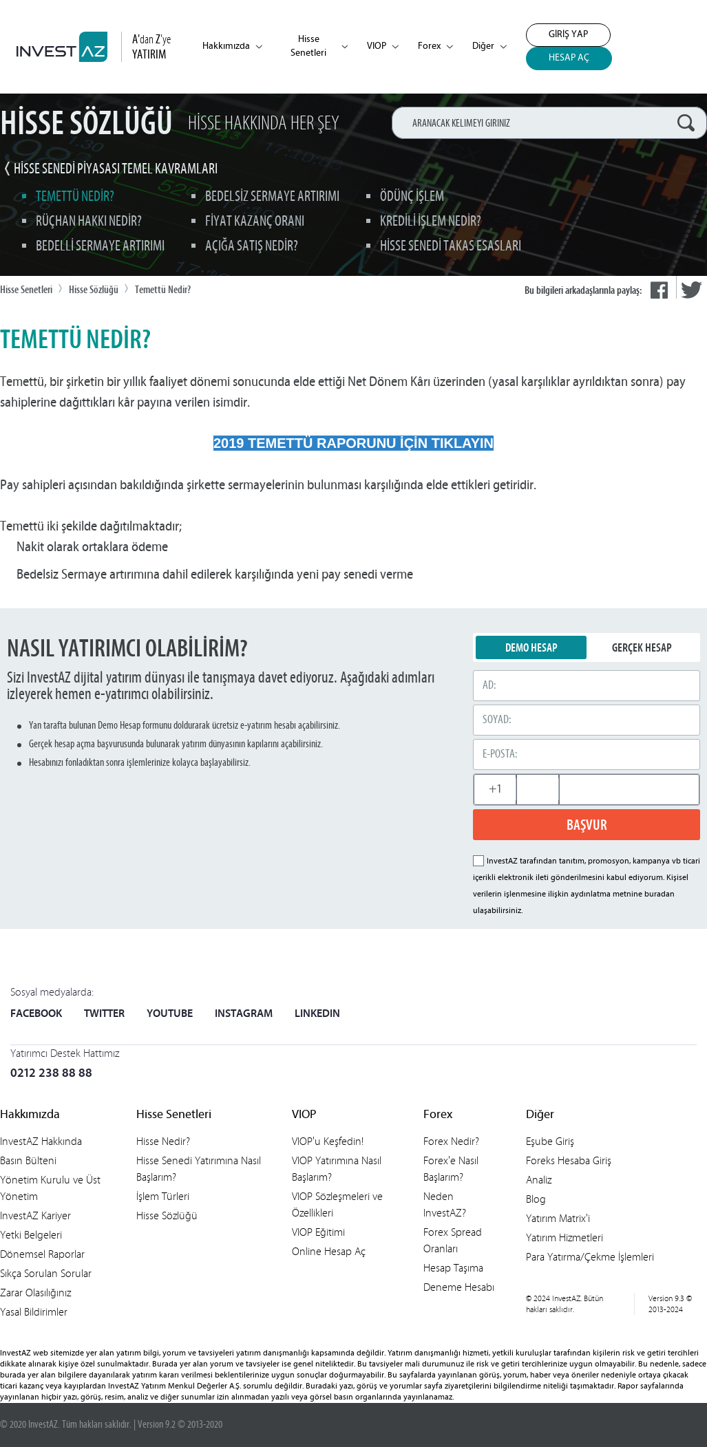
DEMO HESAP (531, 647)
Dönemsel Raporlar (42, 1254)
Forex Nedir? (451, 1141)
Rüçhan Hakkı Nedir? (89, 222)
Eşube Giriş (550, 1141)
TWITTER (104, 1014)
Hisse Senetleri (319, 46)
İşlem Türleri (162, 1196)
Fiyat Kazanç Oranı (254, 222)
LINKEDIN (317, 1014)
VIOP (383, 46)
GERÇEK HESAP (642, 647)
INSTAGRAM (244, 1014)
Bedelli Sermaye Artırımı (100, 247)
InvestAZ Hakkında (41, 1141)
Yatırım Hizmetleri (564, 1237)
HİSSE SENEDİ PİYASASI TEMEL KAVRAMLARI (116, 170)
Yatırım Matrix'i (558, 1218)
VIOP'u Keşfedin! (327, 1141)
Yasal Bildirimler (33, 1311)
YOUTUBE (170, 1014)
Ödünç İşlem (412, 197)
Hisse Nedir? (163, 1141)
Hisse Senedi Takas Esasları (450, 247)
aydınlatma (591, 894)
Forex (435, 46)
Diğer (489, 46)
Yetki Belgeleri (31, 1234)
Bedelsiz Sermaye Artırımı (272, 197)
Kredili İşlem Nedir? (430, 222)
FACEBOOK (36, 1014)
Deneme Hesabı (458, 1287)
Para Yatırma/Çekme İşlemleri (590, 1256)
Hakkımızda (232, 46)
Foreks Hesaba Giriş (568, 1160)
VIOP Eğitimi (318, 1232)
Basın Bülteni (28, 1160)
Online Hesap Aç (329, 1251)
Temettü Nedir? (75, 197)
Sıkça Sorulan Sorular (46, 1273)
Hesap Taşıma (453, 1267)
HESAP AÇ (569, 58)
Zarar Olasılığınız (35, 1292)
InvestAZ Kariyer (35, 1215)
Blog (536, 1198)
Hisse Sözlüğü (167, 1215)
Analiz (538, 1179)
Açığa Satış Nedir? (251, 247)
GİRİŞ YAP (568, 35)
